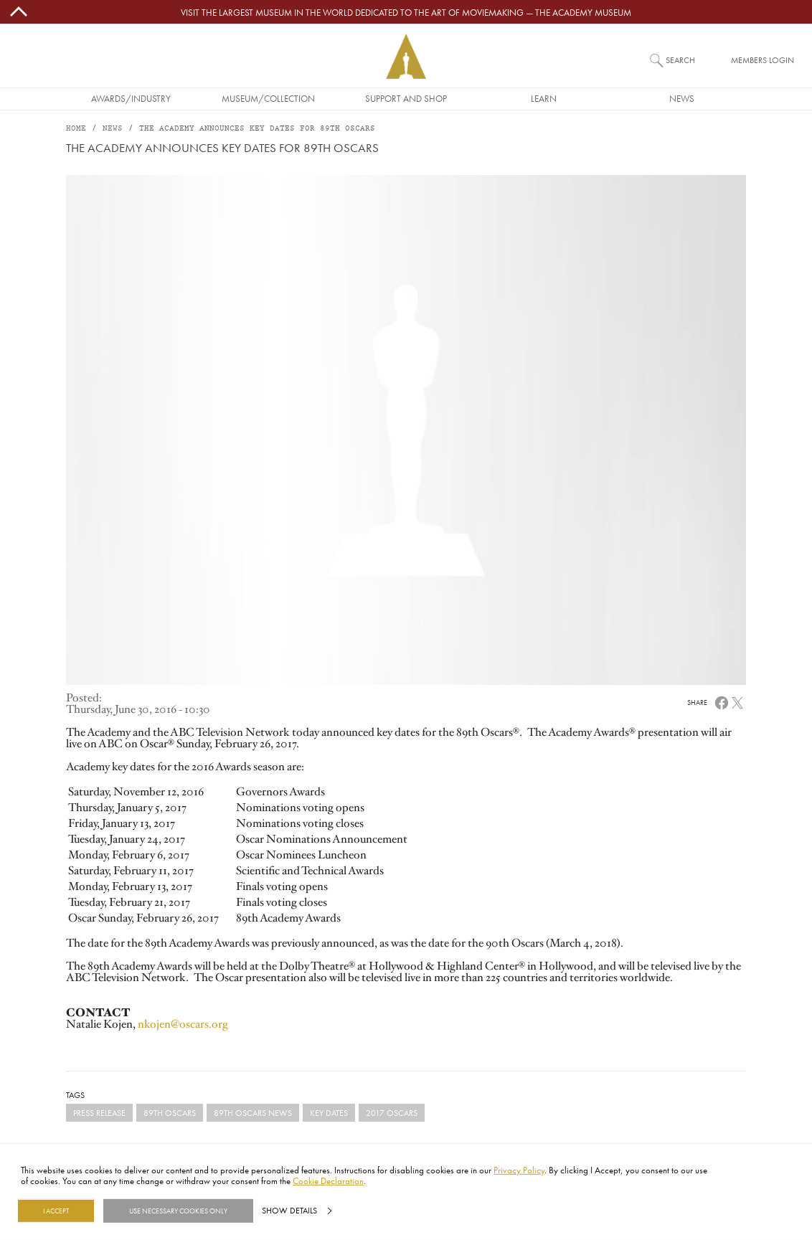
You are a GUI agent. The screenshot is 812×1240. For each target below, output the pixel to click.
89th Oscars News (253, 1112)
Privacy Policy (519, 1169)
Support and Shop (406, 98)
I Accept (56, 1210)
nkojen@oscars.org (183, 1024)
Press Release (99, 1112)
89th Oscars (169, 1112)
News (681, 98)
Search (680, 60)
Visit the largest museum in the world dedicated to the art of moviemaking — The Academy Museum (406, 12)
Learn (544, 98)
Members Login (762, 60)
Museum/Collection (268, 98)
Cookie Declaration (328, 1180)
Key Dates (329, 1112)
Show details (289, 1211)
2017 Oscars (391, 1112)
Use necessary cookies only (178, 1210)
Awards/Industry (131, 98)
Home (76, 129)
